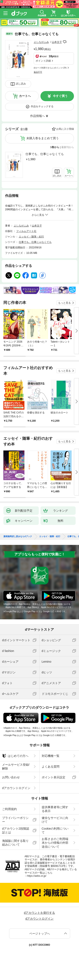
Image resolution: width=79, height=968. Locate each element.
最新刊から (67, 147)
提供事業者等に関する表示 (55, 809)
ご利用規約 (9, 809)
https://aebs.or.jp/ (36, 875)
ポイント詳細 (43, 60)
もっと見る (64, 302)
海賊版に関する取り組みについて (15, 842)
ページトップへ (39, 933)
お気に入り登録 (65, 128)
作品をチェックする (42, 106)
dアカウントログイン (16, 788)
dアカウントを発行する (39, 912)
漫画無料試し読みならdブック (17, 536)
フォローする (65, 42)
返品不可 (38, 72)
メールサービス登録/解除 (15, 766)
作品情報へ (37, 116)
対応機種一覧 (50, 755)
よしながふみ (41, 42)
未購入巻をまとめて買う (42, 138)
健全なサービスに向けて (55, 819)
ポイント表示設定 (53, 777)
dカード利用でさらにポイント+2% (50, 68)
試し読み (21, 83)
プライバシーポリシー (15, 819)
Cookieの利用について (55, 830)
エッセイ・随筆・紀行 (31, 236)
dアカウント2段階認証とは (15, 830)
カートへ (25, 96)
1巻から (54, 147)
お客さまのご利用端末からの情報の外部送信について (55, 842)
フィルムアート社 (26, 231)
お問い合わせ (11, 777)
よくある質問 (50, 766)
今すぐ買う (60, 96)
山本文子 (57, 42)
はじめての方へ (15, 756)
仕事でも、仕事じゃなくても (44, 154)
